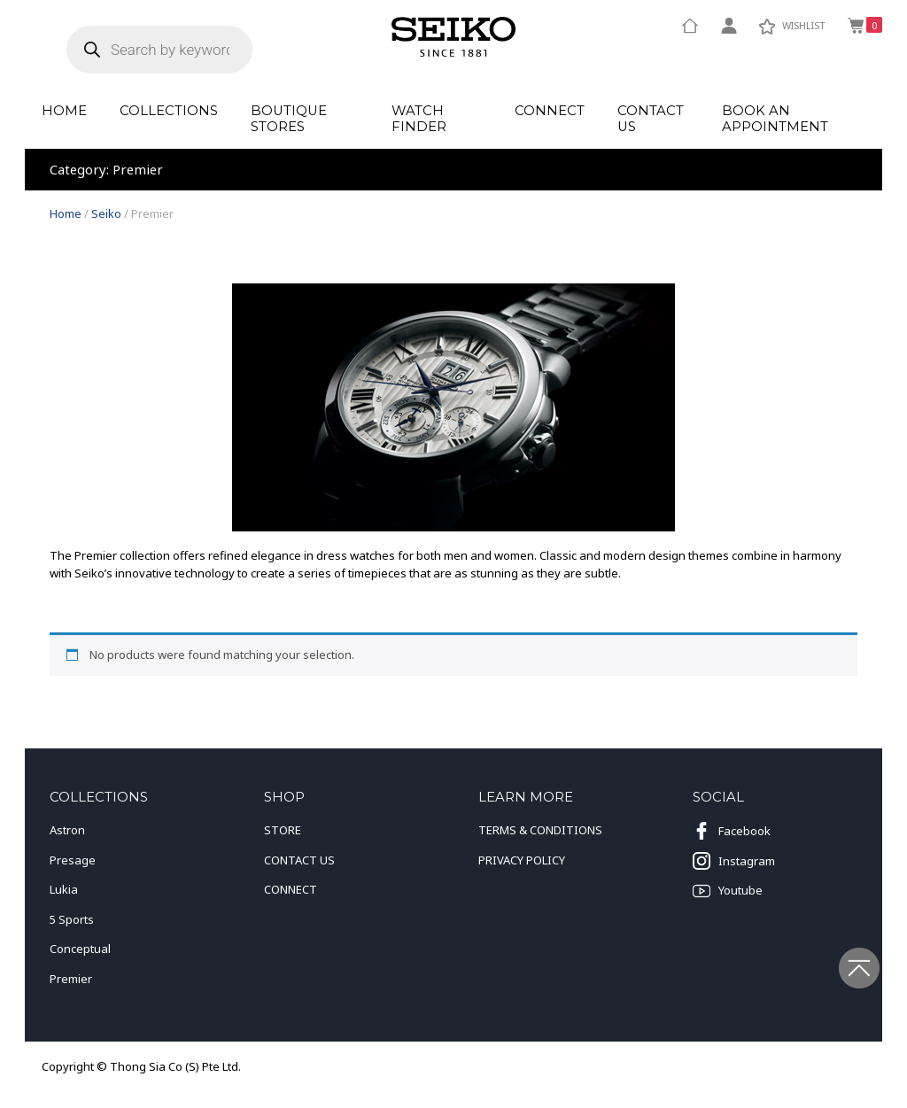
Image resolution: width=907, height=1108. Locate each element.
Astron (67, 830)
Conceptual (80, 949)
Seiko (106, 213)
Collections (169, 111)
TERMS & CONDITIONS (540, 830)
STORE (282, 830)
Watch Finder (418, 119)
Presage (73, 860)
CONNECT (290, 889)
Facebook (732, 831)
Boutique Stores (289, 119)
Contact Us (650, 119)
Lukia (64, 889)
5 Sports (72, 919)
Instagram (734, 861)
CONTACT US (299, 860)
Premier (71, 979)
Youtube (728, 891)
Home (64, 111)
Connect (550, 111)
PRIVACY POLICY (521, 860)
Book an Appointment (775, 119)
